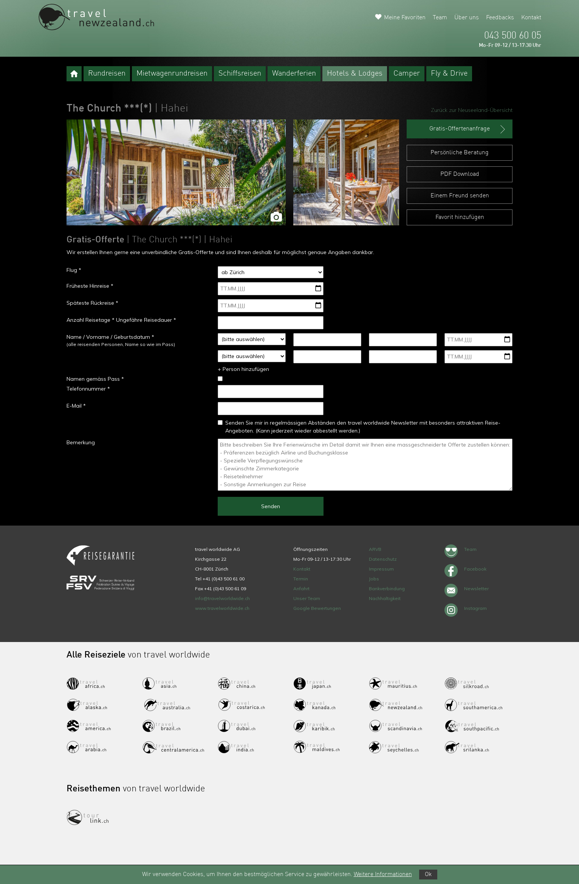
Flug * (74, 270)
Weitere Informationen (383, 875)
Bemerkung (81, 442)
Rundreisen (106, 74)
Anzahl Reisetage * (91, 319)
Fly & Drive (449, 74)
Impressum (381, 569)
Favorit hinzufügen (459, 217)
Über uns (466, 18)
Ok (428, 875)
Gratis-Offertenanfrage (468, 129)
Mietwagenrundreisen (171, 74)
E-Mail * (76, 405)
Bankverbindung (387, 588)
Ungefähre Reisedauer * (146, 319)
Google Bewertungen (317, 608)
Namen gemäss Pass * (95, 378)
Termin (300, 579)
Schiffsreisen (239, 74)
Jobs (374, 579)
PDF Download (459, 174)
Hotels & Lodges (354, 74)
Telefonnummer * (88, 388)
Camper (406, 74)
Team (440, 18)
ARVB (375, 549)
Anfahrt (301, 588)
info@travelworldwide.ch (222, 598)
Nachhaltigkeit (385, 598)
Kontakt (531, 18)
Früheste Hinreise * (90, 285)
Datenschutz (383, 559)
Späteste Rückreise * (92, 302)
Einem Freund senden (459, 196)
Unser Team (306, 598)
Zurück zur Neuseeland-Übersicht (471, 110)
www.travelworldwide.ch (222, 608)
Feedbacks (500, 18)
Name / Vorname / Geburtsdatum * (110, 336)
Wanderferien (294, 74)
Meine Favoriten (405, 18)
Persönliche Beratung (459, 153)
